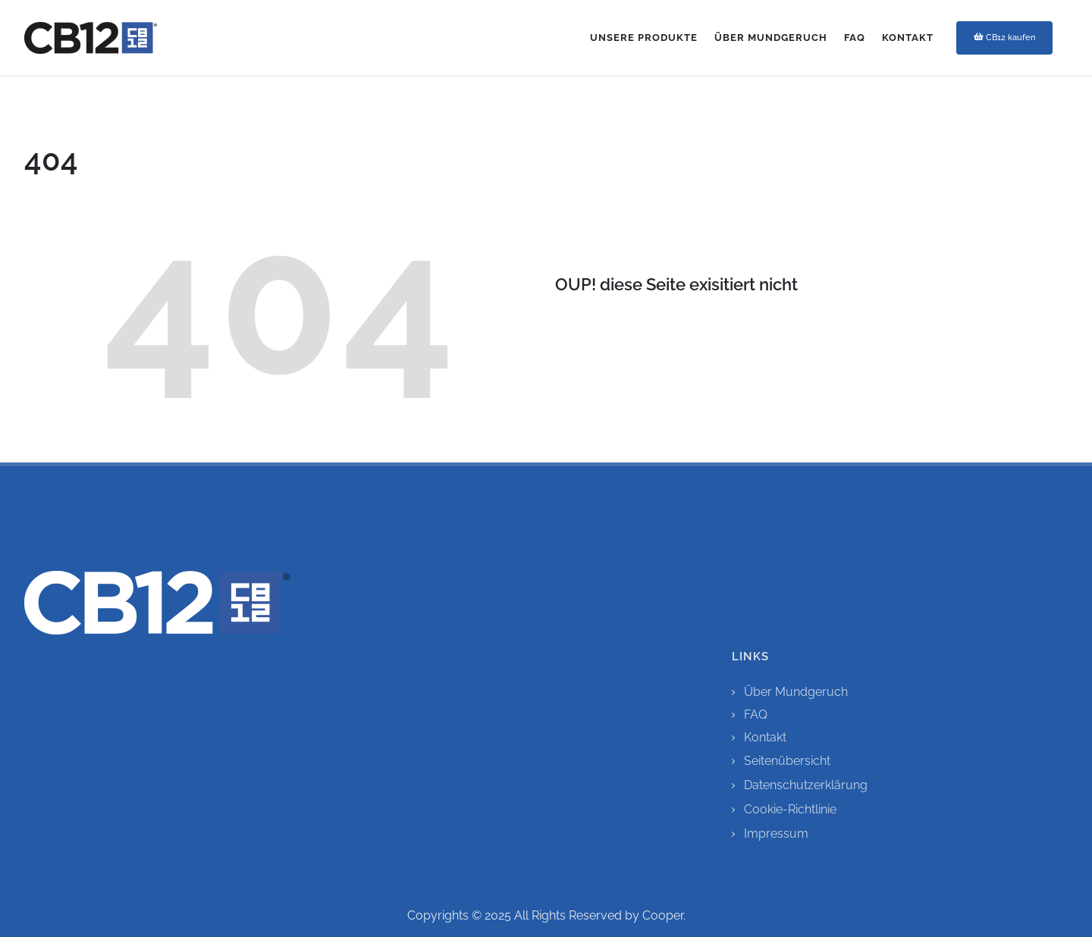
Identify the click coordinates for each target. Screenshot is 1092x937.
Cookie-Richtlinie (790, 809)
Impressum (776, 833)
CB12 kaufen (1004, 37)
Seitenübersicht (787, 761)
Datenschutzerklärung (806, 785)
